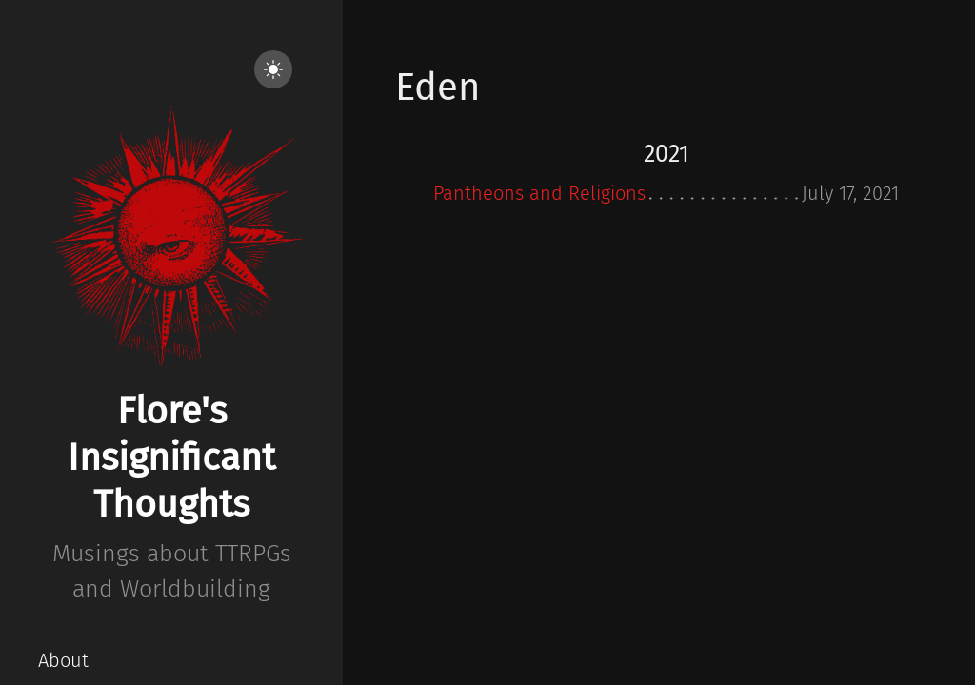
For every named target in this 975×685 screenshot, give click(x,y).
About (63, 660)
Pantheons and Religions (539, 193)
